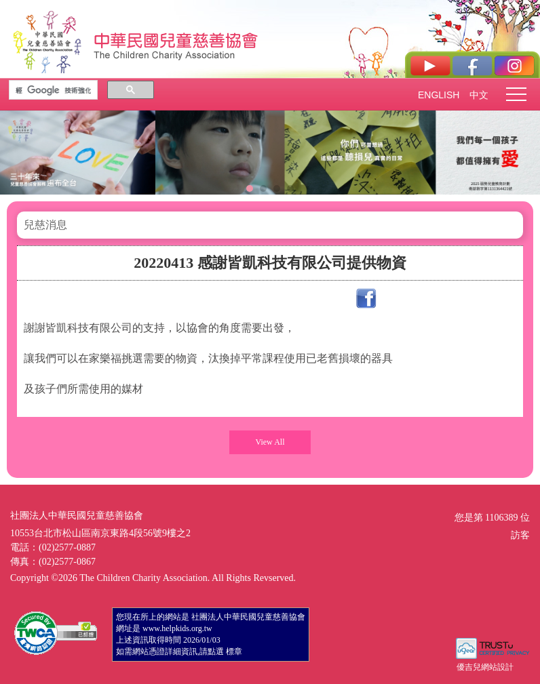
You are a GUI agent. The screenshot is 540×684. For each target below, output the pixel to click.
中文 (478, 94)
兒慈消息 (45, 224)
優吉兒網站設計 (485, 667)
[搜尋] (53, 90)
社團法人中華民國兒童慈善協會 (176, 39)
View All (270, 442)
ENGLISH (438, 94)
